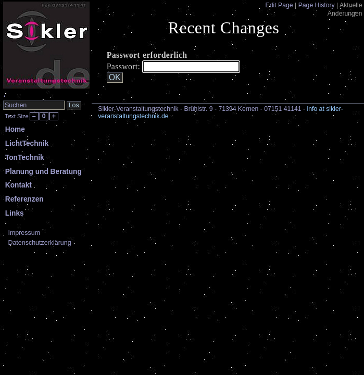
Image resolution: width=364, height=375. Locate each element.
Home (15, 129)
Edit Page (279, 5)
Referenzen (24, 199)
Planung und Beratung (43, 172)
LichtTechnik (27, 143)
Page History (316, 5)
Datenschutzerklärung (39, 242)
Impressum (24, 232)
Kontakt (18, 185)
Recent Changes (224, 28)
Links (14, 213)
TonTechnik (24, 157)
